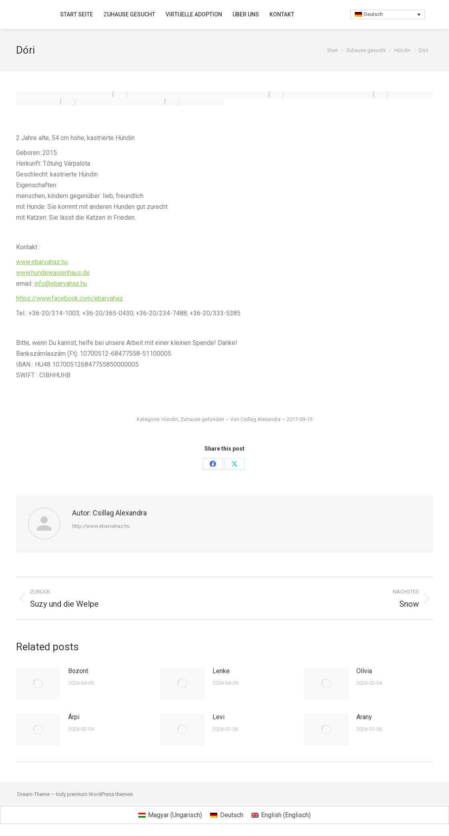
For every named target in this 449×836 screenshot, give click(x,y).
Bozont (78, 671)
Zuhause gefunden (202, 419)
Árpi (73, 717)
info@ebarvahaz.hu (60, 283)
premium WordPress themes (100, 794)
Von (255, 419)
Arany (364, 717)
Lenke (221, 671)
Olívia (364, 671)
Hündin (170, 419)
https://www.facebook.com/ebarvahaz (69, 298)
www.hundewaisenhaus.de (53, 273)
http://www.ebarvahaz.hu (101, 526)
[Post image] (38, 684)
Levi (218, 717)
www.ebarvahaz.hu (42, 262)
